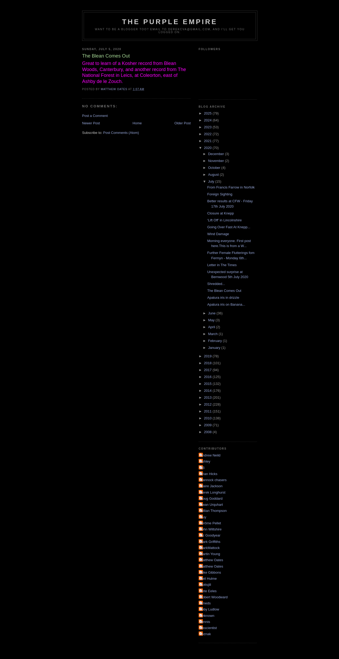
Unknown (207, 616)
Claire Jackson (211, 486)
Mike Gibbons (210, 572)
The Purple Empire (169, 22)
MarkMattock (210, 548)
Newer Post (91, 123)
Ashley (205, 461)
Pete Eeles (208, 591)
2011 (208, 411)
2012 (208, 404)
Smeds (205, 603)
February (215, 341)
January (214, 348)
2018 (208, 363)
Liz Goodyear (210, 535)
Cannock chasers (213, 480)
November (216, 161)
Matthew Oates (211, 560)
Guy (203, 517)
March (213, 334)
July (211, 181)
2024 (208, 120)
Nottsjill (205, 585)
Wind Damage (218, 234)
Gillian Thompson (213, 511)
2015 (208, 384)
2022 (208, 134)
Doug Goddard (211, 498)
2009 (208, 425)
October (214, 168)
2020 (208, 148)
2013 (208, 397)
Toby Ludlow (209, 609)
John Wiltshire (211, 529)
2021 (208, 141)
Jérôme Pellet (210, 523)
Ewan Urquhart (211, 505)
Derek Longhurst (212, 492)
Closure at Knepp (220, 213)
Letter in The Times (222, 265)
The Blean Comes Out (224, 291)
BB (202, 468)
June (212, 313)
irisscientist (208, 628)
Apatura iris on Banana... (226, 304)
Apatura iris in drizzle (223, 298)
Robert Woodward (214, 597)
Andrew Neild (210, 455)
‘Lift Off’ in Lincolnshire (224, 220)
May (212, 320)
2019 (208, 356)
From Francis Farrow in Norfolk (231, 187)
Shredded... (216, 284)
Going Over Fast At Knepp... (228, 227)
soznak (205, 634)
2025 (208, 113)
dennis (205, 622)
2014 (208, 391)
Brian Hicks (208, 474)
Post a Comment (95, 116)
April (212, 327)
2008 (208, 432)
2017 (208, 370)
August (214, 175)
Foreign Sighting (219, 194)
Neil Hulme (208, 579)
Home (137, 123)
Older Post (183, 123)
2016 (208, 377)
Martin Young (210, 554)
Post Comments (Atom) (121, 133)
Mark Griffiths (210, 542)
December (216, 154)
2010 (208, 418)
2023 (208, 127)
